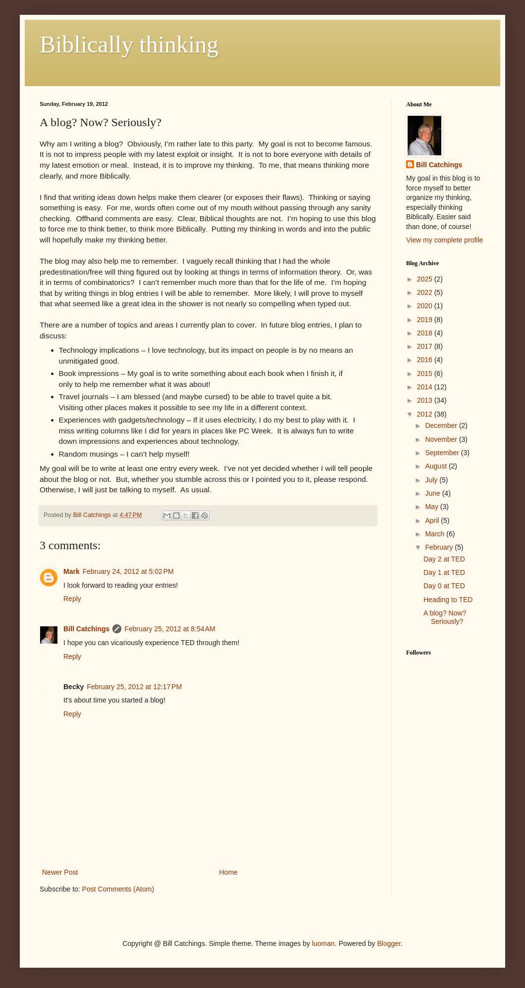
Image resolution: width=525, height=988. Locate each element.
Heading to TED (447, 600)
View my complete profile (444, 240)
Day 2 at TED (444, 559)
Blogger (388, 943)
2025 (425, 279)
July (432, 480)
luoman (323, 943)
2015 (425, 373)
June (433, 493)
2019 (425, 320)
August (436, 466)
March (435, 534)
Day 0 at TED (444, 586)
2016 (425, 360)
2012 (425, 414)
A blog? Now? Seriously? (444, 617)
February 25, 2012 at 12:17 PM (134, 687)
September (443, 453)
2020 (425, 306)
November (442, 439)
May (432, 507)
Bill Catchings (86, 629)
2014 (425, 387)
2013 (425, 400)
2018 (425, 333)
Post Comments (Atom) (118, 889)
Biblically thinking (129, 44)
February (440, 547)
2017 (425, 346)
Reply (72, 599)
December (442, 425)
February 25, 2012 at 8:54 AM (169, 629)
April (433, 520)
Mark (71, 571)
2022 (425, 292)
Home (228, 872)
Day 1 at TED (444, 572)
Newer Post (60, 872)
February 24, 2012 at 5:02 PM (128, 571)
